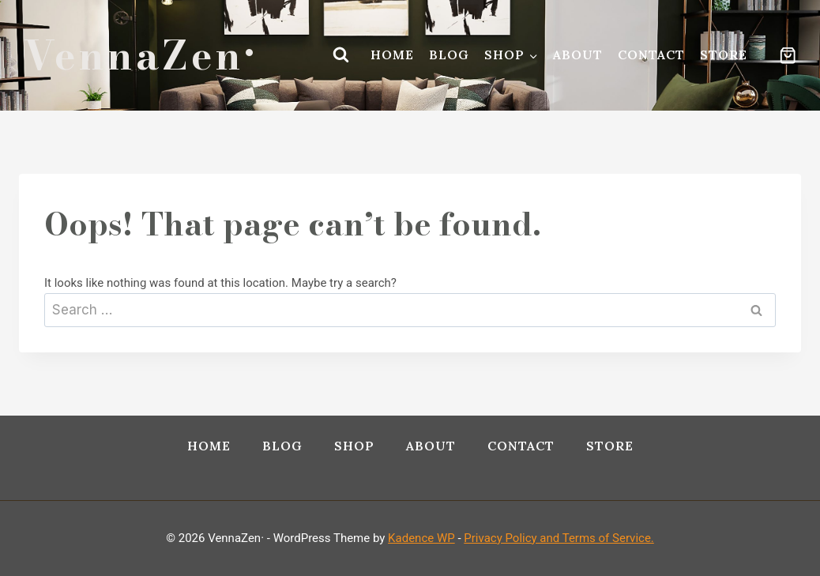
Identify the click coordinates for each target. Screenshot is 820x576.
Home (392, 54)
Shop (354, 446)
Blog (449, 54)
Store (723, 54)
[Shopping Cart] (779, 55)
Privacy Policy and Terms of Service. (559, 538)
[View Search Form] (340, 55)
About (578, 54)
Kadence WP (421, 538)
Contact (651, 54)
